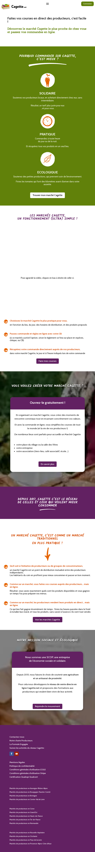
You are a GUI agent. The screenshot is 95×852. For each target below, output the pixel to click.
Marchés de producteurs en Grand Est (23, 812)
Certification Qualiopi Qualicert (24, 777)
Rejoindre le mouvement (47, 706)
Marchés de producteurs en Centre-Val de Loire (27, 799)
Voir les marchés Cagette (47, 619)
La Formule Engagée (19, 744)
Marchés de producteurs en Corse (22, 809)
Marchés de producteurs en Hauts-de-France (26, 816)
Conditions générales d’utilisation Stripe (28, 773)
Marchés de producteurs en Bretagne (23, 796)
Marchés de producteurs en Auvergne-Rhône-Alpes (29, 788)
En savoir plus (47, 464)
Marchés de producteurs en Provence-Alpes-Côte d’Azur (30, 844)
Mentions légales (17, 762)
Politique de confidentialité (22, 766)
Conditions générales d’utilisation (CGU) (28, 769)
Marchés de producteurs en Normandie (24, 823)
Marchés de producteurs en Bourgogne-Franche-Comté (30, 792)
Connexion (87, 4)
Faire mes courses (47, 361)
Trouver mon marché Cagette (47, 195)
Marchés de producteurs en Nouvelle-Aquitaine (27, 833)
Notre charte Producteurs (21, 740)
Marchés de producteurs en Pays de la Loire (26, 840)
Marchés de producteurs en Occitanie (23, 836)
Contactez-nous (17, 737)
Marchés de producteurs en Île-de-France (25, 820)
